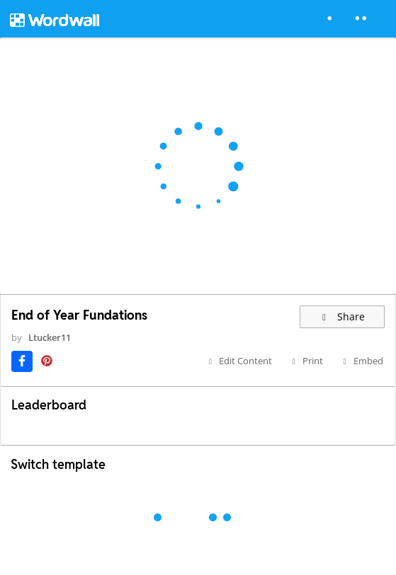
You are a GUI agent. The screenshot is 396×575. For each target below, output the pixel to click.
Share (342, 316)
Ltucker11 (49, 337)
